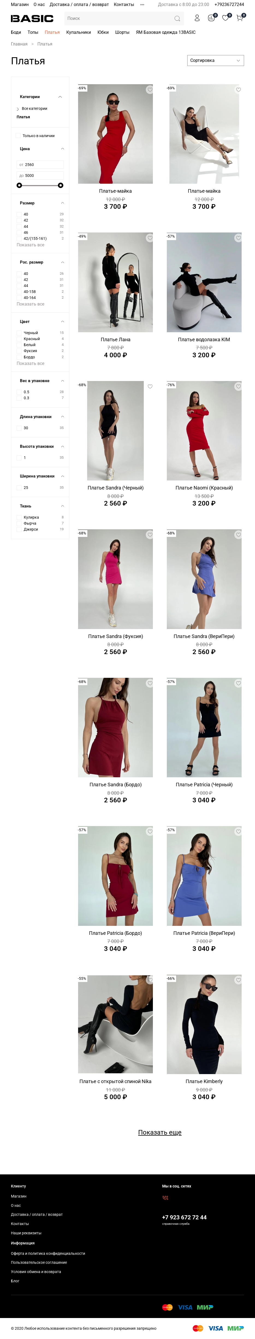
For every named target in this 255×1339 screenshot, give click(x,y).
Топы (33, 32)
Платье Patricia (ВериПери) (204, 933)
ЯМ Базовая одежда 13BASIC (165, 32)
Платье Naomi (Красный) (204, 488)
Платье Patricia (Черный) (204, 784)
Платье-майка (115, 191)
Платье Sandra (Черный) (116, 488)
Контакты (124, 4)
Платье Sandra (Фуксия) (115, 636)
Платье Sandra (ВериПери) (204, 636)
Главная (19, 44)
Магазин (20, 4)
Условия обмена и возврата (36, 1272)
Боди (16, 32)
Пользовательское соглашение (39, 1262)
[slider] (19, 185)
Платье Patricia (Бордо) (115, 933)
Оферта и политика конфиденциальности (48, 1253)
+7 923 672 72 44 (184, 1217)
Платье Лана (116, 339)
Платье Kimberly (204, 1081)
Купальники (78, 32)
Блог (15, 1281)
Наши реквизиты (26, 1233)
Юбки (103, 32)
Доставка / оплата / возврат (79, 4)
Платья (52, 32)
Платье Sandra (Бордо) (116, 784)
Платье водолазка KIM (204, 339)
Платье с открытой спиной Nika (115, 1081)
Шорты (122, 32)
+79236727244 (229, 4)
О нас (39, 4)
